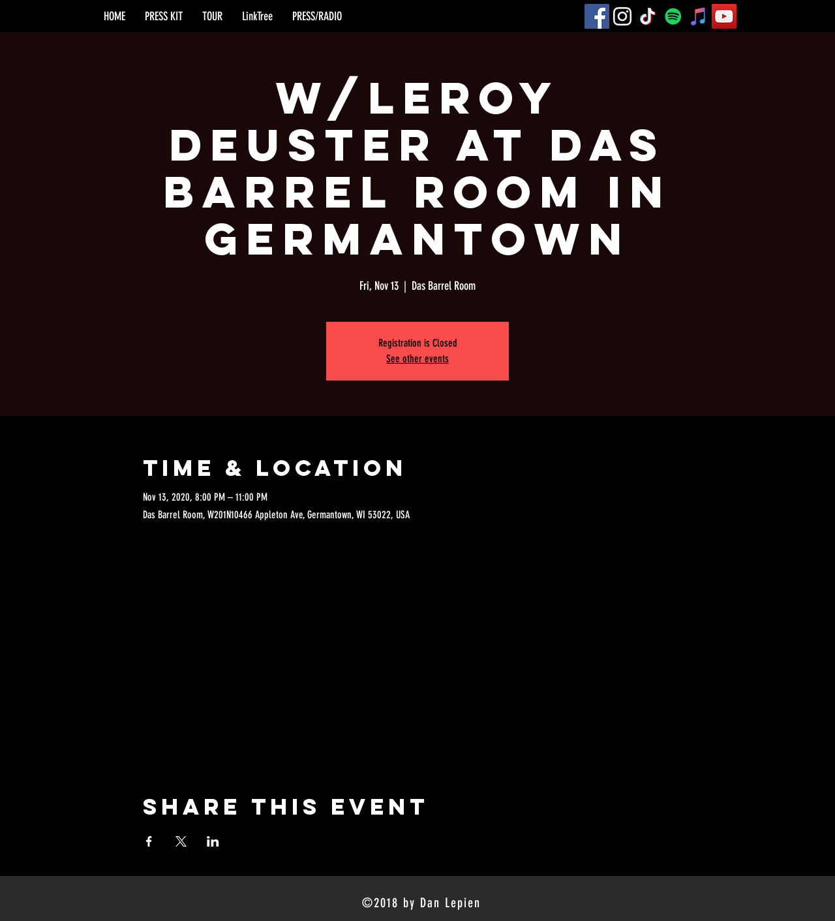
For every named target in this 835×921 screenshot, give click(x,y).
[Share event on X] (181, 841)
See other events (417, 358)
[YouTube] (724, 16)
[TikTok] (647, 16)
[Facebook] (596, 16)
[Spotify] (673, 16)
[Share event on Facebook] (149, 841)
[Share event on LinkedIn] (213, 841)
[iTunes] (698, 16)
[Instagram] (622, 16)
